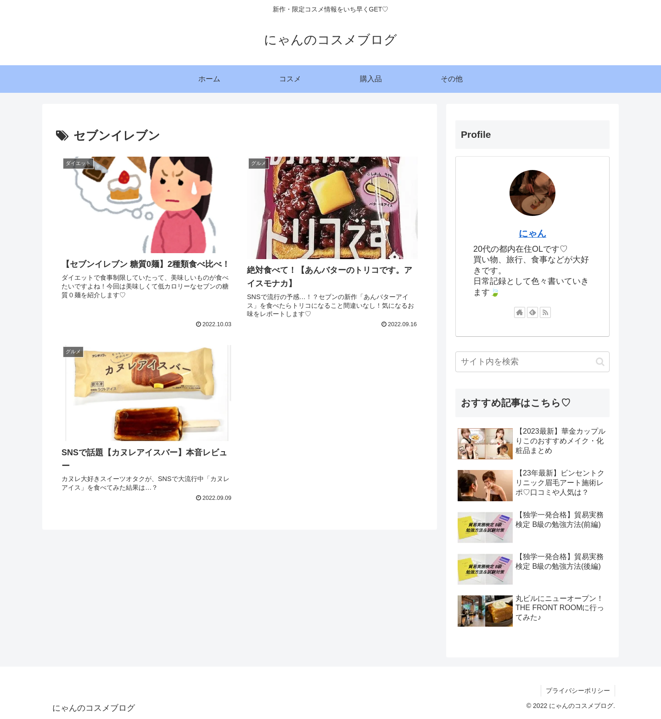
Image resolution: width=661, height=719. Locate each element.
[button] (600, 362)
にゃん (532, 233)
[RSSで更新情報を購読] (545, 312)
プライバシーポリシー (578, 690)
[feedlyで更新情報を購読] (532, 312)
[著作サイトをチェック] (519, 312)
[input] (532, 361)
